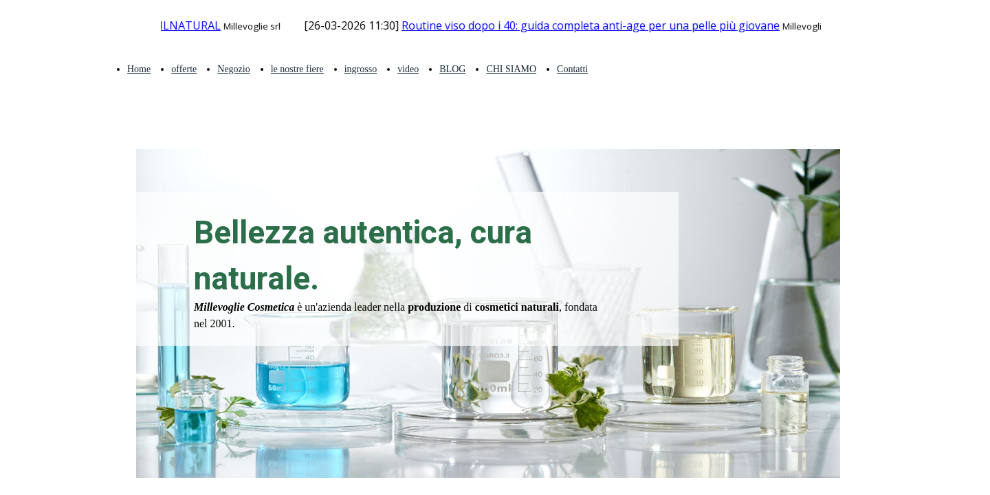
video (408, 69)
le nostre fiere (297, 69)
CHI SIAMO (511, 69)
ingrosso (360, 69)
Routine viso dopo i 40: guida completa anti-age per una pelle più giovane (595, 25)
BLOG (452, 69)
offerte (184, 69)
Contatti (572, 69)
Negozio (233, 69)
